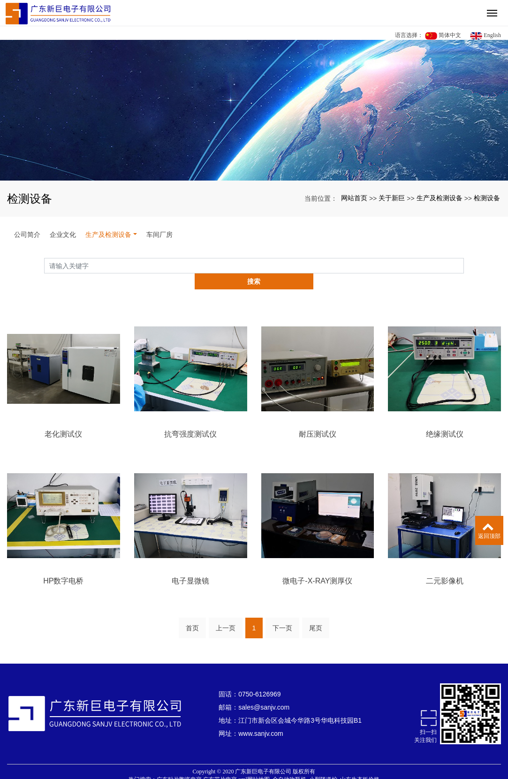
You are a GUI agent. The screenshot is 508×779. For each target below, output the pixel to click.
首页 (192, 612)
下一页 (282, 612)
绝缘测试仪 (444, 418)
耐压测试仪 (317, 418)
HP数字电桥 (63, 565)
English (485, 36)
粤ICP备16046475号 (254, 771)
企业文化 (63, 234)
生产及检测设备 (440, 198)
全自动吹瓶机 (289, 763)
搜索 (463, 265)
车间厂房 (159, 234)
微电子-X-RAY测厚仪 (317, 565)
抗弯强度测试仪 (190, 418)
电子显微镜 (190, 565)
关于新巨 (392, 198)
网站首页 (354, 198)
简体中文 (443, 36)
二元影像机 (444, 565)
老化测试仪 (63, 418)
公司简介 (27, 234)
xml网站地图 (254, 763)
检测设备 (487, 198)
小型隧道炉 (323, 763)
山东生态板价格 (359, 763)
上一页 (225, 612)
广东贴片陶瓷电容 (179, 763)
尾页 (315, 612)
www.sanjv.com (260, 717)
